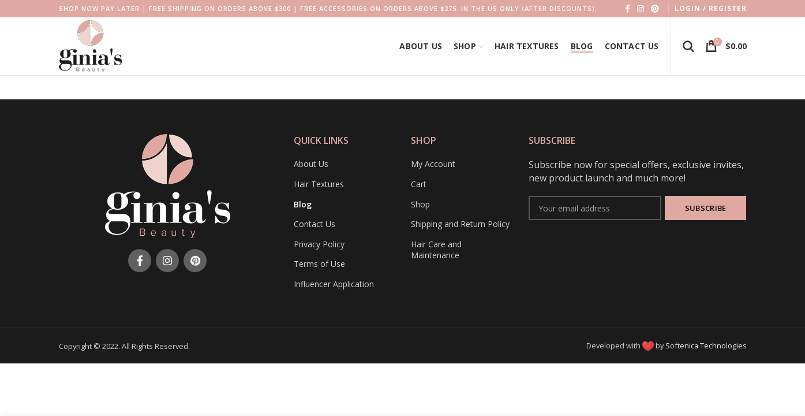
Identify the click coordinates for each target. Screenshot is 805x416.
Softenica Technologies (706, 345)
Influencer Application (334, 283)
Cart (418, 184)
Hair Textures (319, 184)
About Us (311, 163)
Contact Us (314, 223)
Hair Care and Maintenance (436, 250)
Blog (303, 204)
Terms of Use (319, 263)
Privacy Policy (319, 244)
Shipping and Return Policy (460, 223)
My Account (433, 163)
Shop (420, 204)
